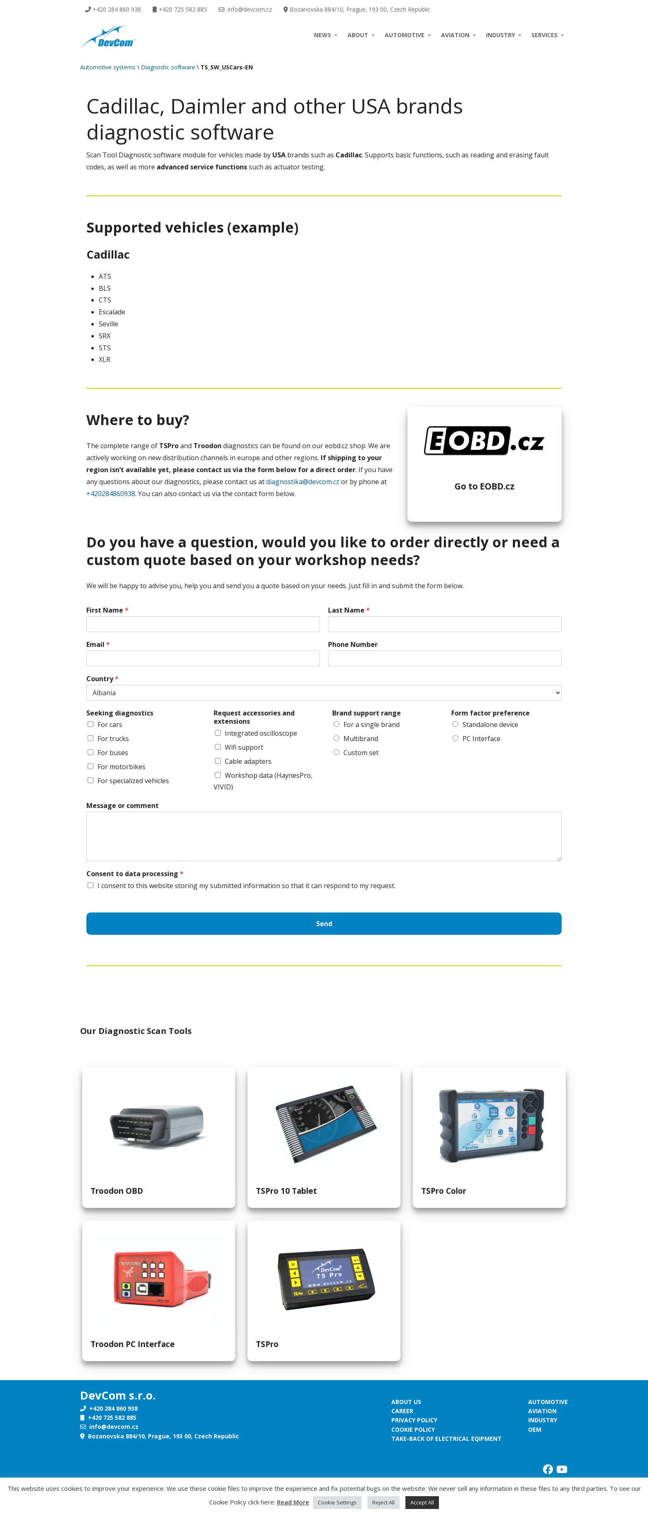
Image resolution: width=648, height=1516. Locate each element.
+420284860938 (110, 493)
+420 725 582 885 (179, 9)
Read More (293, 1502)
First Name (107, 610)
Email (98, 644)
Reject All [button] (383, 1502)
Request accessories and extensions (254, 717)
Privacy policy (414, 1420)
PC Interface (481, 738)
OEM (534, 1429)
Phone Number (353, 644)
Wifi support (244, 747)
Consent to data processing (134, 874)
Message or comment (122, 805)
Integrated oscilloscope (261, 733)
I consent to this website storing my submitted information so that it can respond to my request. (246, 885)
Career (402, 1411)
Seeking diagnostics (119, 713)
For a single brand (371, 724)
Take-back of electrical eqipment (446, 1438)
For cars (110, 724)
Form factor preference (490, 713)
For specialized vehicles (133, 780)
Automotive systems (108, 67)
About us (406, 1402)
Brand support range (366, 713)
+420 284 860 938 (113, 9)
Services (544, 35)
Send (324, 923)
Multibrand (360, 738)
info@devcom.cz (245, 9)
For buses (113, 752)
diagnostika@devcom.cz (302, 481)
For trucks (113, 738)
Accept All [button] (422, 1502)
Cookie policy (413, 1429)
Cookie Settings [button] (337, 1502)
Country (102, 679)
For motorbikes (121, 766)
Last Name (349, 610)
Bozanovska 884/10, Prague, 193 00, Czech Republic (357, 9)
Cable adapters (248, 761)
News (322, 35)
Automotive (404, 35)
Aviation (455, 35)
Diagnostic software (168, 67)
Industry (500, 35)
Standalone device (490, 724)
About (358, 35)
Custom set (361, 752)
